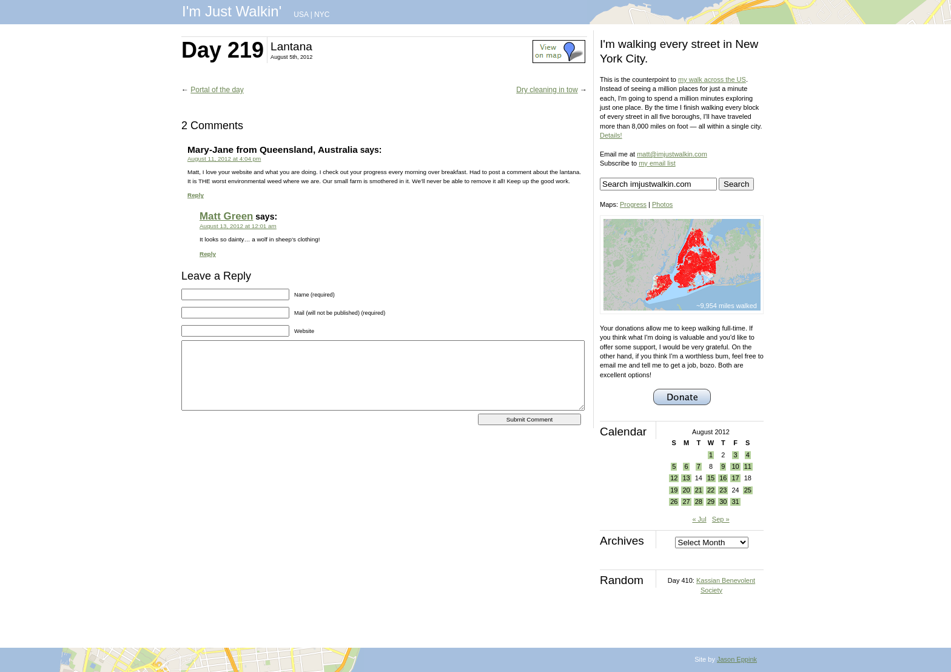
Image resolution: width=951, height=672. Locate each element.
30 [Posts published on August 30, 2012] (723, 501)
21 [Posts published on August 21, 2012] (698, 490)
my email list (657, 163)
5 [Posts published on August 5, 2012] (674, 466)
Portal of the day (216, 90)
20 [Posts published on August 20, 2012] (686, 490)
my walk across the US (712, 79)
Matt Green (226, 216)
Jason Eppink (737, 659)
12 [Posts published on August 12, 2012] (673, 478)
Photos (662, 204)
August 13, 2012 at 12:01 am (238, 226)
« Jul (699, 519)
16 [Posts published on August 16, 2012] (723, 478)
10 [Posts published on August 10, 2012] (735, 466)
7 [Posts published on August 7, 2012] (699, 466)
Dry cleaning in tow (546, 90)
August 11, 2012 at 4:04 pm (224, 158)
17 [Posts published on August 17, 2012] (735, 478)
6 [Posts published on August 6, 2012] (686, 466)
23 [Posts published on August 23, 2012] (723, 490)
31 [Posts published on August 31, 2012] (735, 501)
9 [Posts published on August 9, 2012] (723, 466)
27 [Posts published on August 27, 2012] (686, 501)
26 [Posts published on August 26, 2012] (673, 501)
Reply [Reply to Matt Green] (208, 253)
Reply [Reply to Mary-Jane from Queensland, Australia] (195, 195)
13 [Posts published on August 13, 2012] (686, 478)
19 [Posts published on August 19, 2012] (673, 490)
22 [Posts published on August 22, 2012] (710, 490)
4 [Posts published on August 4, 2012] (748, 455)
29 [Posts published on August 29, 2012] (710, 501)
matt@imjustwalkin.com (672, 154)
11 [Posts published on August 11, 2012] (747, 466)
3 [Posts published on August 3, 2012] (735, 455)
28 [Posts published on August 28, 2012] (698, 501)
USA (301, 14)
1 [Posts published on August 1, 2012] (711, 455)
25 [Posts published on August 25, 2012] (747, 490)
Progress (633, 204)
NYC (321, 14)
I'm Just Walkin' (231, 11)
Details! (611, 135)
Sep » (721, 519)
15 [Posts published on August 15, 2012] (710, 478)
